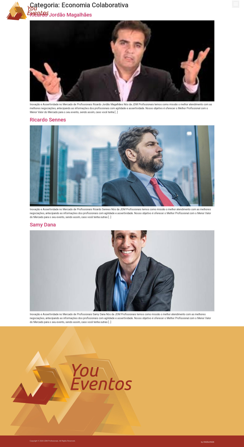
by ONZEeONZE (207, 442)
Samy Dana (43, 225)
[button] (235, 3)
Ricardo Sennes (48, 120)
